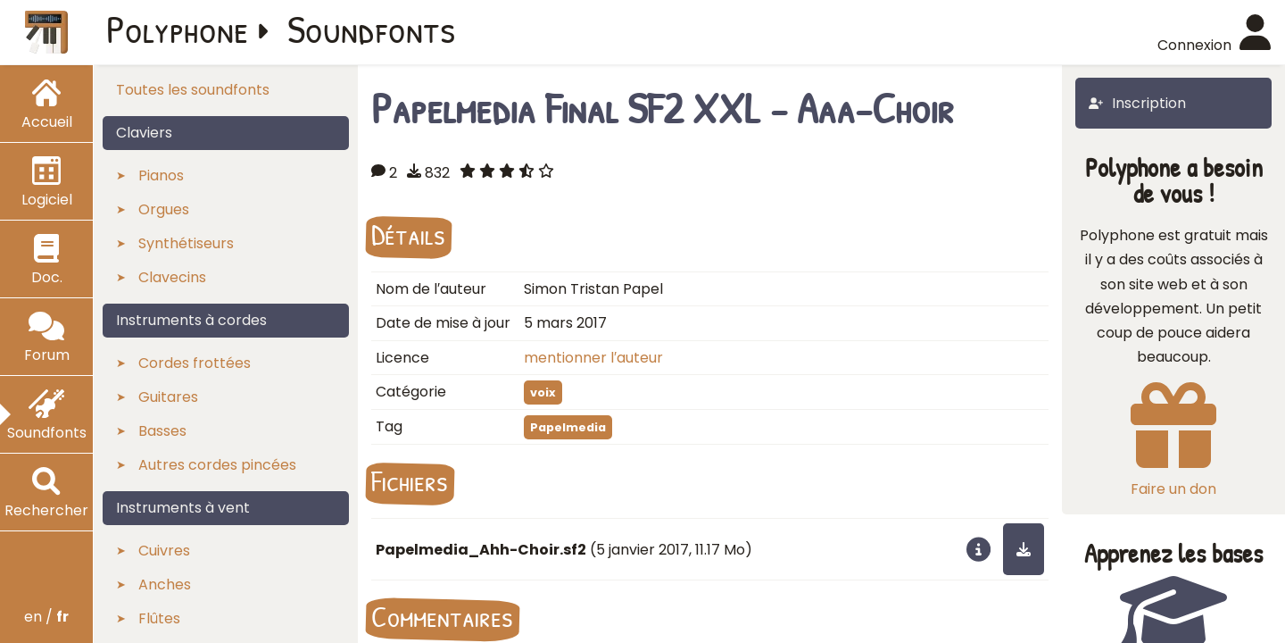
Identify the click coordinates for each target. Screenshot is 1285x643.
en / (46, 616)
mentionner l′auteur (593, 357)
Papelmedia (568, 427)
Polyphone (177, 28)
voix (543, 392)
